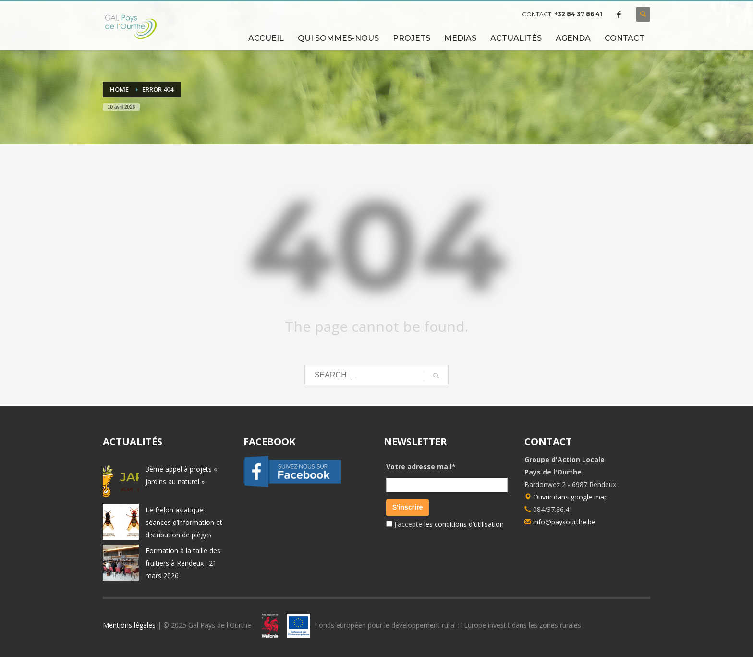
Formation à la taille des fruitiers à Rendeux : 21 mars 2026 (183, 563)
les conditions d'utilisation (463, 524)
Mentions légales (129, 625)
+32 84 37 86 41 (578, 14)
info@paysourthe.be (564, 521)
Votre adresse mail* (421, 466)
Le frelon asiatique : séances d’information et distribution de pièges (184, 522)
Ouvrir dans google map (566, 496)
